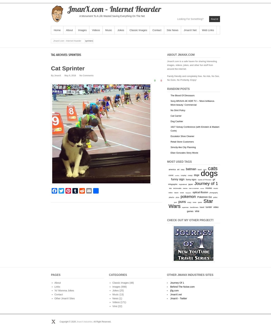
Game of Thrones (204, 180)
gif (214, 179)
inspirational (183, 184)
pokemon (188, 197)
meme (185, 188)
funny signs (191, 179)
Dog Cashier (177, 121)
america (172, 169)
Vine (114, 306)
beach (200, 169)
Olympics (188, 193)
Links (57, 286)
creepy (190, 175)
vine (197, 211)
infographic (172, 184)
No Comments (87, 75)
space (200, 202)
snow (194, 202)
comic (171, 175)
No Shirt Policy (178, 110)
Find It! (214, 19)
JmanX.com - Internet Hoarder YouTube (195, 8)
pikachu (171, 197)
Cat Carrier (176, 116)
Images (82, 30)
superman (185, 207)
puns (182, 202)
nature (176, 193)
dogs (209, 173)
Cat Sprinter (68, 68)
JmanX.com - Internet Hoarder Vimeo (202, 8)
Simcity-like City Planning (183, 147)
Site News (173, 30)
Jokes (120, 30)
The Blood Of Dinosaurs (183, 95)
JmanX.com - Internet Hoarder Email (217, 8)
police (215, 197)
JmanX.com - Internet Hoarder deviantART (210, 8)
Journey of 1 (206, 183)
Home (57, 30)
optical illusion (200, 192)
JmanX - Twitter (178, 298)
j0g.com (174, 290)
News (115, 298)
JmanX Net (190, 30)
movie (202, 188)
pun (175, 202)
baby (183, 169)
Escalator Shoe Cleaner (182, 136)
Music (108, 30)
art (178, 169)
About (69, 30)
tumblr (209, 207)
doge (196, 175)
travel (202, 207)
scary (189, 202)
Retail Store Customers (182, 141)
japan (190, 184)
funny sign (177, 179)
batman (191, 169)
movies (208, 188)
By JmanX (56, 75)
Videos (96, 30)
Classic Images (138, 30)
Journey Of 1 (177, 282)
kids (170, 188)
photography (214, 193)
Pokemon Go (204, 197)
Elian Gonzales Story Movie (184, 152)
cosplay (183, 175)
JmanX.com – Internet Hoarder (114, 9)
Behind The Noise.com (182, 286)
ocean (182, 193)
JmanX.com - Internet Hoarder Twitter (187, 8)
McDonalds (177, 188)
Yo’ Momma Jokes (64, 290)
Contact (156, 30)
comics (177, 175)
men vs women (194, 188)
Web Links (208, 30)
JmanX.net (176, 294)
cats (212, 168)
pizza (177, 197)
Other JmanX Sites (64, 298)
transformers (194, 207)
